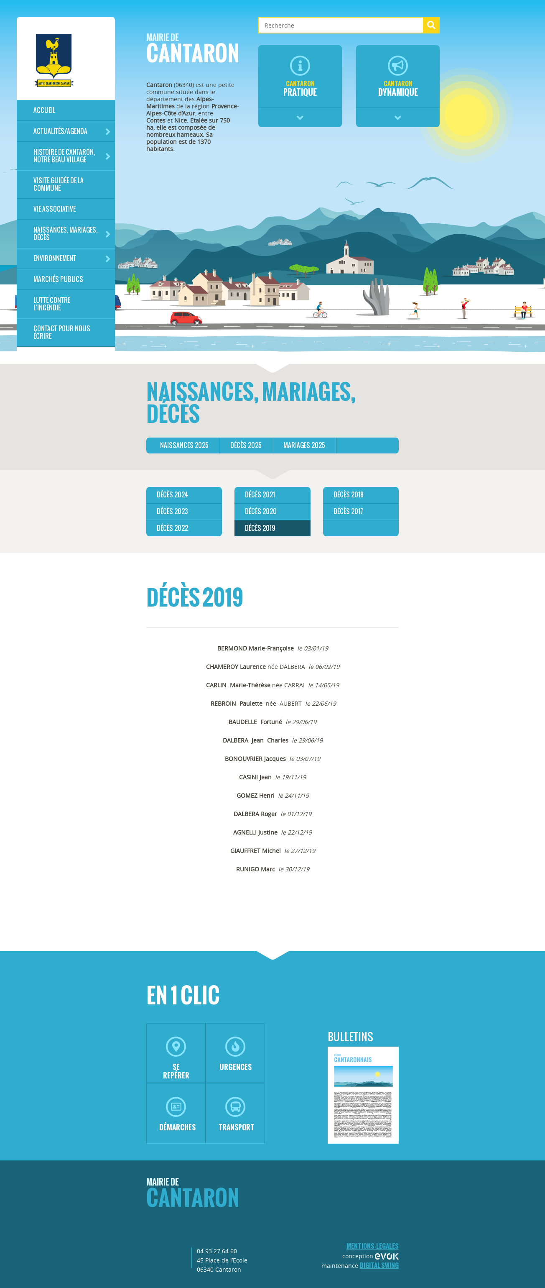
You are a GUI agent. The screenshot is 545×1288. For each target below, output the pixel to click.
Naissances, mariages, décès (72, 233)
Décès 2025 (246, 445)
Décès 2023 (172, 511)
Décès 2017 (348, 511)
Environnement (72, 259)
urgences (235, 1054)
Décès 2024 (172, 494)
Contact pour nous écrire (61, 332)
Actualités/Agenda (72, 131)
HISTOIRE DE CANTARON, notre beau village (72, 155)
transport (236, 1114)
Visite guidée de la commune (58, 184)
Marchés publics (58, 279)
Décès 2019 (260, 528)
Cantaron (192, 51)
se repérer (176, 1059)
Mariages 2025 (304, 445)
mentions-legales (372, 1246)
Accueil (44, 110)
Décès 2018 (349, 494)
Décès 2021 (260, 494)
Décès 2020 (261, 511)
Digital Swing (379, 1265)
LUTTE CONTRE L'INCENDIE (51, 303)
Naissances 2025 (184, 445)
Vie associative (54, 209)
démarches (177, 1114)
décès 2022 (172, 528)
